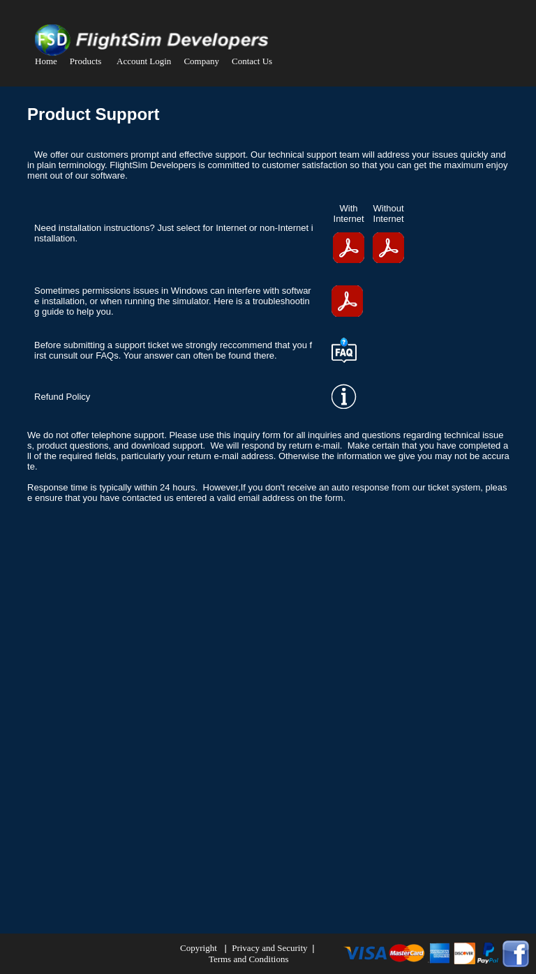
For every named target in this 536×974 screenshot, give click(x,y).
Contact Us (252, 61)
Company (201, 61)
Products (86, 61)
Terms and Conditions (249, 959)
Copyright (198, 948)
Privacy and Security (271, 948)
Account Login (144, 61)
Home (46, 61)
